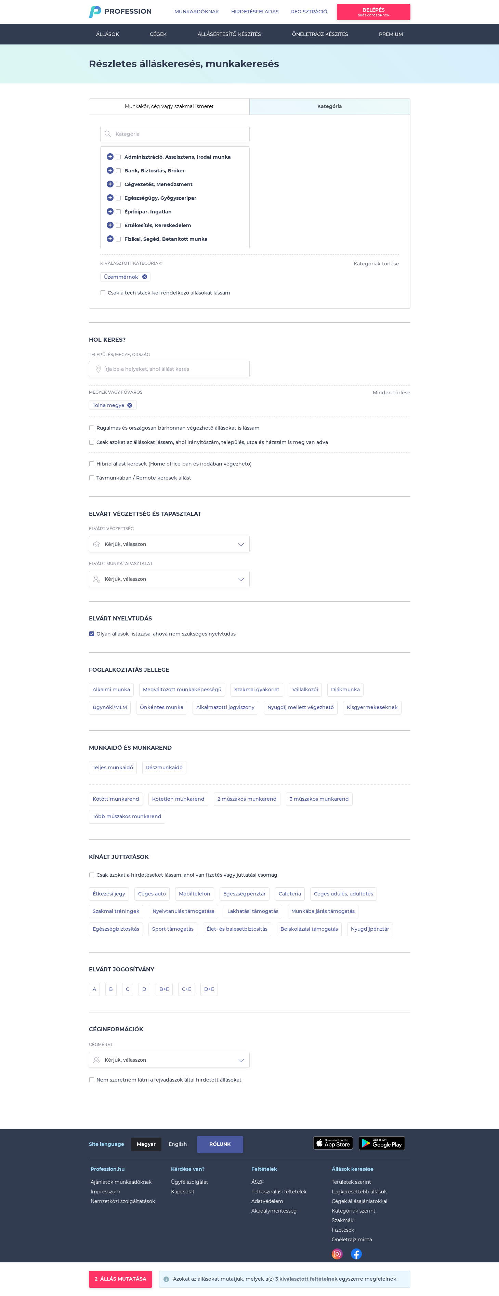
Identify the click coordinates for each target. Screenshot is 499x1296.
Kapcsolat (183, 1192)
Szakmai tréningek (116, 911)
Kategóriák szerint (354, 1211)
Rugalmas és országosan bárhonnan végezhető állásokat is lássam (178, 428)
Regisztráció (309, 12)
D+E (209, 989)
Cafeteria (290, 894)
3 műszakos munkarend (319, 799)
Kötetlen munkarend (178, 799)
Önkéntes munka (161, 707)
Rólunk (220, 1144)
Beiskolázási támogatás (309, 929)
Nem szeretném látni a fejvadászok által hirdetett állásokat (168, 1080)
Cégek (158, 34)
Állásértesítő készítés (229, 34)
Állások (107, 34)
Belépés (374, 12)
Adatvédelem (267, 1201)
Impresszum (105, 1192)
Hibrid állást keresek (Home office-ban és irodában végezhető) (174, 464)
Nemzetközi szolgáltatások (123, 1201)
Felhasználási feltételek (278, 1192)
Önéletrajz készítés (320, 34)
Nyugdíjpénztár (370, 929)
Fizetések (343, 1230)
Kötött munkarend (116, 799)
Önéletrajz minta (352, 1239)
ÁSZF (257, 1182)
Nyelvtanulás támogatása (183, 911)
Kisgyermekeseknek (372, 707)
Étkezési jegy (109, 894)
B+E (164, 989)
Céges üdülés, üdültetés (343, 894)
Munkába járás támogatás (323, 911)
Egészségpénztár (244, 894)
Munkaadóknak (196, 12)
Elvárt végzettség (111, 528)
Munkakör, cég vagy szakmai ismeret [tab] (169, 106)
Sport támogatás (173, 929)
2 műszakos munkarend (247, 799)
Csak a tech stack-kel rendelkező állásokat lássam (169, 293)
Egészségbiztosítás (116, 929)
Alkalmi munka (111, 689)
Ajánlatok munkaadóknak (121, 1182)
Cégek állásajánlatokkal (360, 1201)
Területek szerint (351, 1182)
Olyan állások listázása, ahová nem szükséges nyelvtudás (166, 634)
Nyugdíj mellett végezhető (300, 707)
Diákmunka (345, 689)
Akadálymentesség (274, 1211)
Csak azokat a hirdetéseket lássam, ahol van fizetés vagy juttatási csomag (186, 875)
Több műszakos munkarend (127, 816)
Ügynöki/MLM (110, 707)
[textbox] (169, 369)
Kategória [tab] (329, 106)
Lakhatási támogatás (252, 911)
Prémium (391, 34)
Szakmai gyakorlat (256, 689)
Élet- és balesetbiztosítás (237, 929)
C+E (186, 989)
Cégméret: (101, 1044)
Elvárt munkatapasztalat (121, 563)
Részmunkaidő (164, 767)
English (178, 1144)
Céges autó (152, 894)
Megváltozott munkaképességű (182, 689)
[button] (129, 405)
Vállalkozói (305, 689)
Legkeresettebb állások (359, 1192)
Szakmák (342, 1220)
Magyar (146, 1144)
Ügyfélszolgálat (189, 1182)
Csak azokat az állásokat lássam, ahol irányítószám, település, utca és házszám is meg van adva (212, 442)
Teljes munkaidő (113, 767)
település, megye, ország (119, 354)
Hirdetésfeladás (255, 12)
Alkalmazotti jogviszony (225, 707)
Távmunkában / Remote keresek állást (143, 478)
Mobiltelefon (194, 894)
